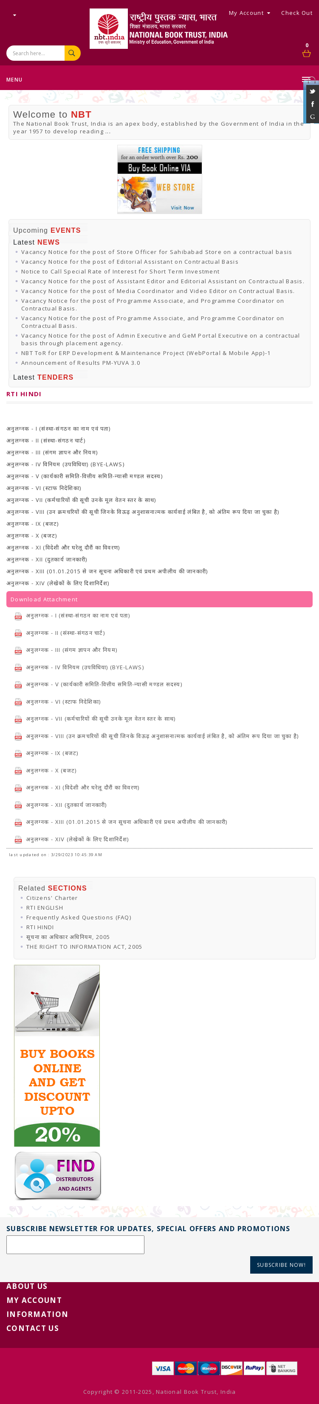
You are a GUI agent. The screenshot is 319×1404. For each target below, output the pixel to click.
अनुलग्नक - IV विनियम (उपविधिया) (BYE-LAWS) (79, 667)
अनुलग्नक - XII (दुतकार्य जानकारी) (60, 805)
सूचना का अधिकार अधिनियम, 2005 (68, 937)
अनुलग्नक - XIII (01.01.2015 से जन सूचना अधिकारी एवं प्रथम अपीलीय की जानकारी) (121, 822)
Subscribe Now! (281, 1265)
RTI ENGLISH (44, 907)
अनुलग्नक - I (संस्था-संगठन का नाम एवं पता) (72, 615)
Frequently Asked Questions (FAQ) (78, 917)
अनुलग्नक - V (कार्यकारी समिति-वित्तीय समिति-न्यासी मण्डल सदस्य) (98, 684)
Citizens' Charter (52, 898)
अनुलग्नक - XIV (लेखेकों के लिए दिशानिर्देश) (71, 839)
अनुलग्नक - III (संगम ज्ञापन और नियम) (65, 650)
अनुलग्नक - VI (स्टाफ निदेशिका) (57, 701)
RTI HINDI (40, 927)
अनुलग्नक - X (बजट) (45, 770)
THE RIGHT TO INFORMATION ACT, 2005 (84, 946)
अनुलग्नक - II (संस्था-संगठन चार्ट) (59, 633)
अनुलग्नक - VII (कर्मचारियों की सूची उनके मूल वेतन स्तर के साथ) (95, 718)
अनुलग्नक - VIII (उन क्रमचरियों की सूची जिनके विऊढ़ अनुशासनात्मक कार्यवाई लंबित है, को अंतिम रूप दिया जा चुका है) (156, 736)
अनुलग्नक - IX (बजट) (46, 753)
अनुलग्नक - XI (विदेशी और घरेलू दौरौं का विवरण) (77, 787)
